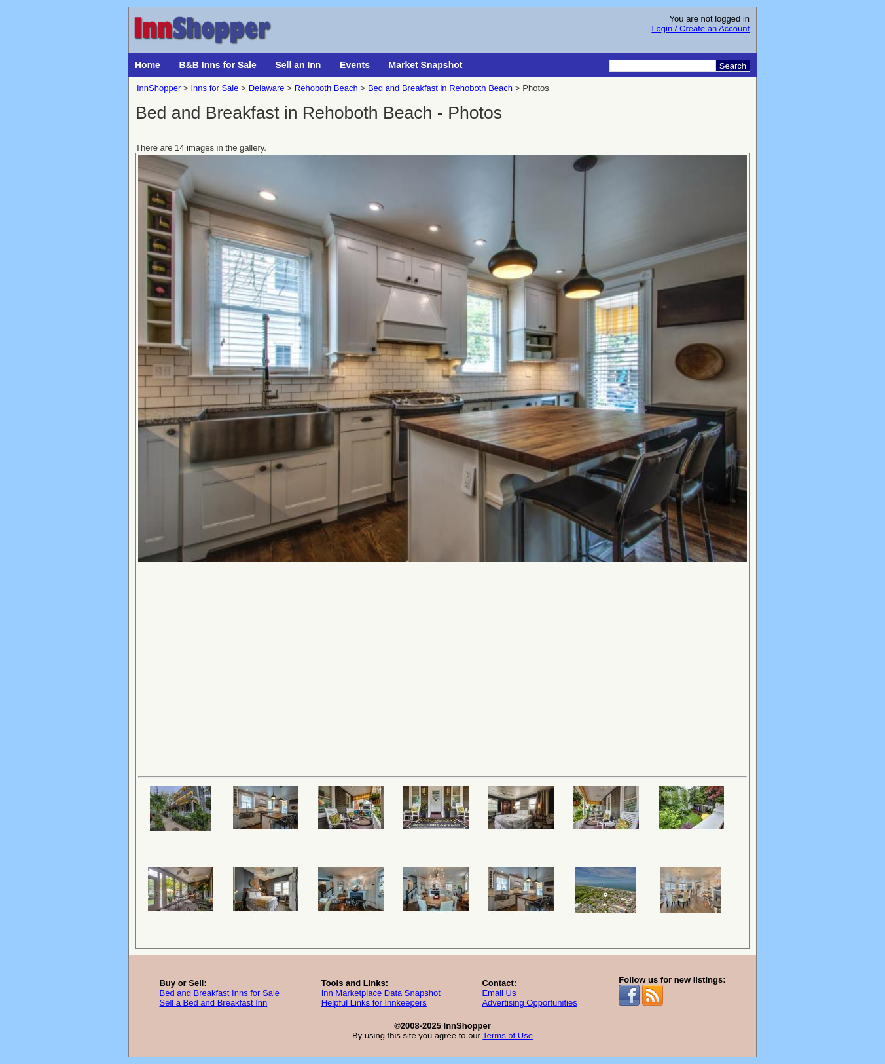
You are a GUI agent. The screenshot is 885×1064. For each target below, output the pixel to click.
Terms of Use (507, 1035)
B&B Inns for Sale (218, 65)
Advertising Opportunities (529, 1003)
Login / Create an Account (700, 28)
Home (147, 65)
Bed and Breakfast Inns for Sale (219, 993)
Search (732, 66)
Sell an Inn (298, 65)
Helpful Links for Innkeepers (374, 1003)
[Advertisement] (442, 668)
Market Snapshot (426, 65)
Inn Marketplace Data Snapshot (381, 993)
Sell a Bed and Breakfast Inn (213, 1003)
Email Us (499, 993)
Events (355, 65)
